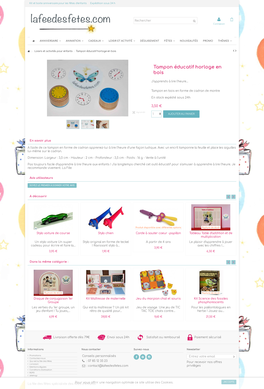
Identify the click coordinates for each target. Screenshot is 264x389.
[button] (169, 41)
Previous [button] (228, 197)
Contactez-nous (37, 358)
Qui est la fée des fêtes (40, 361)
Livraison (34, 364)
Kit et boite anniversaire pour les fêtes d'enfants (58, 3)
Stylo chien (105, 233)
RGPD (32, 372)
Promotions (35, 355)
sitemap (33, 375)
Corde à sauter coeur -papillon (158, 233)
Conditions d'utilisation (40, 369)
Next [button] (233, 197)
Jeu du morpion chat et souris (158, 298)
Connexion (219, 24)
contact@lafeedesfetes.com (108, 365)
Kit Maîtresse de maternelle (105, 298)
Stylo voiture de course (53, 233)
